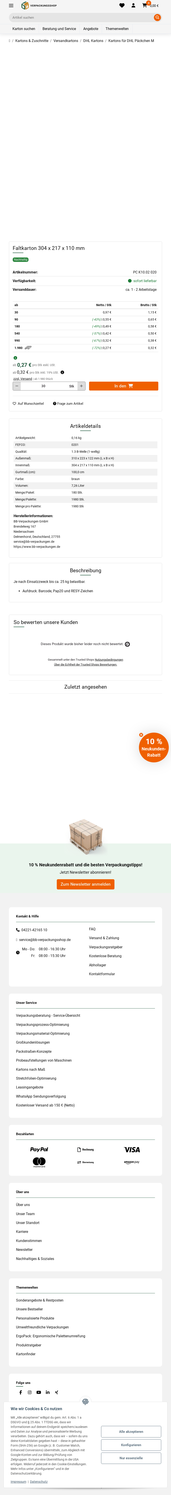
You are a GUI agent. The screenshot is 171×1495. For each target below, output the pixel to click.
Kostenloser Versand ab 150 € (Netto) (45, 1105)
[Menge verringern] (17, 386)
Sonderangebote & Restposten (39, 1300)
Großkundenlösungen (33, 1042)
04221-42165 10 (34, 930)
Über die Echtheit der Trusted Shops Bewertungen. (85, 664)
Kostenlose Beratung (105, 956)
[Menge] (43, 386)
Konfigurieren (131, 1445)
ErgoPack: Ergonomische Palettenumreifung (50, 1336)
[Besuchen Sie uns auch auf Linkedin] (47, 1392)
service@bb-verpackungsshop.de (45, 940)
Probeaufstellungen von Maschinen (44, 1060)
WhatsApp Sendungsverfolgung (41, 1096)
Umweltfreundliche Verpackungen (42, 1327)
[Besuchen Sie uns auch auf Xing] (56, 1392)
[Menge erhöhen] (81, 386)
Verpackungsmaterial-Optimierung (43, 1033)
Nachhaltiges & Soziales (35, 1259)
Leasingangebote (29, 1087)
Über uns (23, 1205)
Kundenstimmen (29, 1241)
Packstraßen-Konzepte (33, 1051)
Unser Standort (27, 1223)
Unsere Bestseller (29, 1309)
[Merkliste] (122, 5)
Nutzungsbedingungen (109, 659)
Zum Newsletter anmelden (86, 884)
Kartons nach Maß (30, 1069)
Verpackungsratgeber (105, 947)
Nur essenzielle (130, 1458)
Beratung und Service (59, 29)
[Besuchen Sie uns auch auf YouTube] (38, 1392)
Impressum (18, 1481)
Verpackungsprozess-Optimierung (42, 1025)
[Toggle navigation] (11, 5)
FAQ (92, 929)
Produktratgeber (28, 1345)
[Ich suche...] (82, 17)
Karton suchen (23, 29)
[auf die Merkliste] (30, 404)
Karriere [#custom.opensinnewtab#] (22, 1232)
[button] (133, 5)
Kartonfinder (25, 1354)
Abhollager (97, 965)
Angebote (90, 29)
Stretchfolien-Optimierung (36, 1078)
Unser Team (25, 1214)
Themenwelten (117, 29)
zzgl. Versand (22, 379)
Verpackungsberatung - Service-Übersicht (48, 1015)
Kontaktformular (102, 974)
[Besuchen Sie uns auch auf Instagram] (29, 1392)
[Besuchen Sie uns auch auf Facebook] (20, 1392)
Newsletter (24, 1250)
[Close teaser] (141, 735)
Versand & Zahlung (104, 938)
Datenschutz (39, 1481)
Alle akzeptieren (131, 1432)
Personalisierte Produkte (35, 1318)
